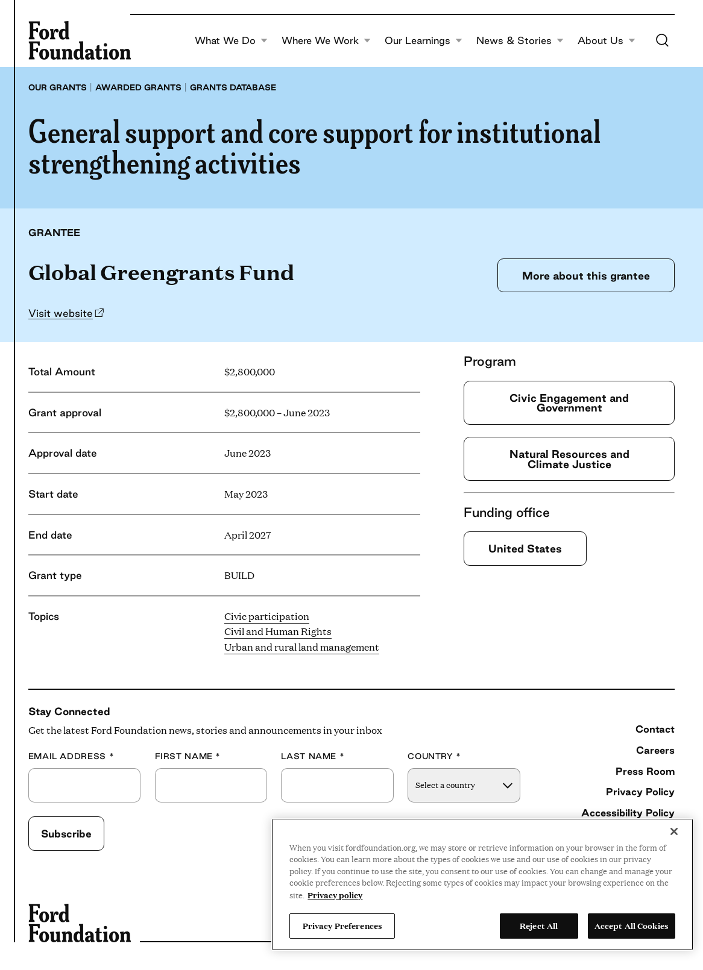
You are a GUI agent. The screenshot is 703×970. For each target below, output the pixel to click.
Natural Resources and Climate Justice (569, 459)
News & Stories (520, 40)
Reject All (539, 925)
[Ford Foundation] (79, 40)
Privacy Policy (640, 791)
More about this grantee (586, 275)
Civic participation (266, 616)
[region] (482, 884)
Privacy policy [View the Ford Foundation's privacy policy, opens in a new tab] (334, 895)
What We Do (231, 40)
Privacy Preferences (342, 925)
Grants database (233, 87)
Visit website (60, 313)
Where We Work (326, 40)
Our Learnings (423, 40)
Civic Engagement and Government (569, 403)
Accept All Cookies (631, 925)
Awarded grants (138, 87)
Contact (655, 729)
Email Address (71, 756)
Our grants (57, 87)
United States (525, 548)
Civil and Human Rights (278, 631)
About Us (606, 40)
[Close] (674, 831)
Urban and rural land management (301, 647)
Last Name (312, 756)
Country (434, 756)
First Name (188, 756)
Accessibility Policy (628, 812)
